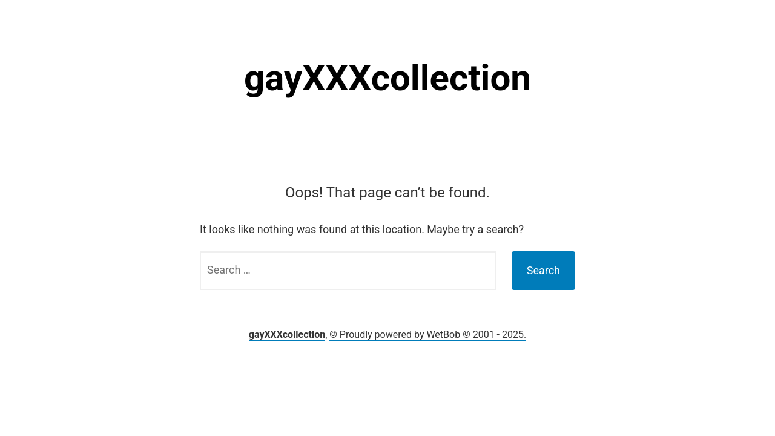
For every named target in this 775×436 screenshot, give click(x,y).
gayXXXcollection (387, 77)
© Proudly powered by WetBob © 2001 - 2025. (427, 334)
